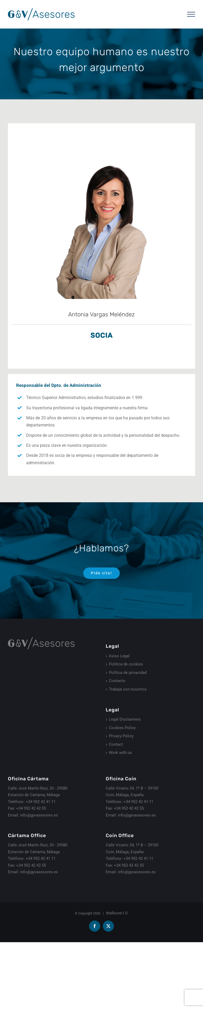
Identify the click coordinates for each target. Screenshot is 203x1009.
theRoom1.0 (116, 913)
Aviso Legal (119, 656)
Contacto (117, 680)
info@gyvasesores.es (39, 815)
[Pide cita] (101, 573)
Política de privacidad (128, 672)
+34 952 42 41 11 (41, 801)
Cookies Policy (122, 727)
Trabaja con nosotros (128, 689)
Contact (116, 744)
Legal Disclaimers (125, 719)
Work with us (120, 752)
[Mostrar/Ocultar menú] (191, 14)
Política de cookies (126, 664)
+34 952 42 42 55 (31, 808)
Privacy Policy (121, 736)
